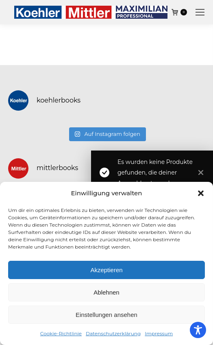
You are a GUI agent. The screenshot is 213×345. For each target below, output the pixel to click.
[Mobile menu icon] (200, 12)
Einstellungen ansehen (106, 314)
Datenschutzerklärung (113, 333)
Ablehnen (106, 292)
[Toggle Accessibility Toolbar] (198, 330)
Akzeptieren (106, 269)
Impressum (159, 333)
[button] (201, 193)
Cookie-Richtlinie (61, 333)
